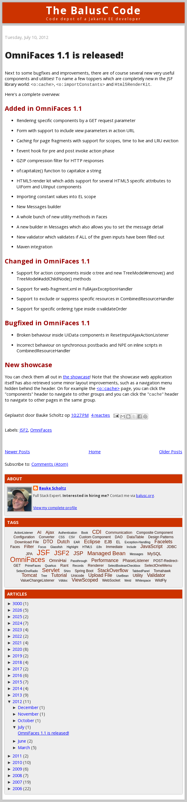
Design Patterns (160, 537)
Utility (138, 575)
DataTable (135, 537)
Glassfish (56, 547)
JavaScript (151, 546)
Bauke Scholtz (52, 488)
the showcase (76, 377)
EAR (77, 542)
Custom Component (95, 537)
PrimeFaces (33, 565)
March (24, 747)
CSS (62, 537)
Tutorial (59, 575)
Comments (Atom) (49, 464)
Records (78, 565)
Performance (105, 560)
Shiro (67, 571)
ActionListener (23, 532)
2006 (17, 788)
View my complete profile (55, 507)
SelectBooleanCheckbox (124, 565)
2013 (17, 695)
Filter (29, 546)
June (22, 741)
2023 (17, 629)
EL (118, 542)
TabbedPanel (140, 571)
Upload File (100, 575)
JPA (29, 554)
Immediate (114, 547)
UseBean (122, 575)
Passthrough (79, 561)
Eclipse (92, 541)
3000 (17, 603)
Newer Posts (17, 451)
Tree (44, 575)
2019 (17, 656)
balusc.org (145, 495)
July (21, 727)
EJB (108, 541)
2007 (17, 782)
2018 (17, 662)
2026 (17, 610)
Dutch (63, 541)
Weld (127, 580)
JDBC (172, 546)
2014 (17, 688)
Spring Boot (84, 571)
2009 (17, 769)
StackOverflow (113, 570)
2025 (17, 616)
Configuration (24, 537)
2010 (17, 762)
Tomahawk (162, 571)
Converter (47, 537)
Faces (15, 547)
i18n (99, 547)
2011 (17, 756)
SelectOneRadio (27, 571)
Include (131, 547)
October (26, 720)
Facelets (163, 541)
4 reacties (100, 415)
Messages (136, 554)
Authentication (67, 532)
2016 (17, 675)
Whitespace (143, 580)
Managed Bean (106, 553)
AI (39, 532)
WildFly (161, 580)
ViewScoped (85, 579)
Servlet (51, 570)
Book (84, 532)
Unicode (77, 576)
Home (95, 451)
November (28, 714)
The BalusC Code (93, 10)
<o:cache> (108, 388)
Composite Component (154, 533)
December (28, 707)
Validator (156, 575)
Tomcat (29, 575)
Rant (64, 565)
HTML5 (87, 547)
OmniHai (57, 560)
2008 (17, 775)
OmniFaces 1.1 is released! (64, 55)
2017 (17, 669)
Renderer (96, 565)
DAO (118, 537)
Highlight (72, 547)
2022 (17, 636)
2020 (17, 649)
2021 (17, 642)
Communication (119, 532)
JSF (43, 552)
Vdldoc (63, 580)
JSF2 (24, 430)
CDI (96, 532)
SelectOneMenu (158, 565)
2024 (17, 623)
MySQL (154, 553)
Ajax (50, 532)
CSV (72, 537)
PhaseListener (136, 560)
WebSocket (111, 580)
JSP (78, 553)
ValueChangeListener (37, 580)
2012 (17, 701)
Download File (27, 542)
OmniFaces (41, 430)
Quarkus (50, 565)
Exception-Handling (138, 542)
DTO (48, 541)
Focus (42, 547)
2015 (17, 682)
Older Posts (170, 451)
